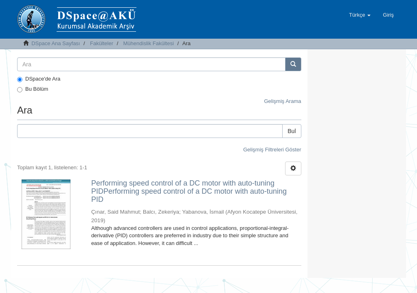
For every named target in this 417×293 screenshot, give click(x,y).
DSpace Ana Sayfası (55, 43)
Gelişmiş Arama (282, 101)
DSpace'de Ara (38, 79)
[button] (360, 15)
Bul (292, 131)
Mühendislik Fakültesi (148, 43)
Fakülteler (101, 43)
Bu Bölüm (32, 89)
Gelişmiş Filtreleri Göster (272, 149)
